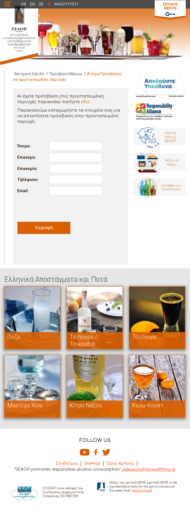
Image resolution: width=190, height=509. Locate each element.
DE (41, 4)
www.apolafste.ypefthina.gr (149, 469)
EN (32, 4)
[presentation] (60, 208)
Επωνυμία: (27, 168)
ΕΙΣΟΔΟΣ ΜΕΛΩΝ (170, 6)
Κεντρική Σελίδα (29, 74)
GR (23, 4)
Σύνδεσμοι (67, 463)
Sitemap (92, 463)
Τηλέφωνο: (28, 179)
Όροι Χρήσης (120, 463)
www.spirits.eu (141, 490)
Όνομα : (24, 146)
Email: (23, 191)
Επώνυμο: (26, 157)
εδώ (85, 102)
